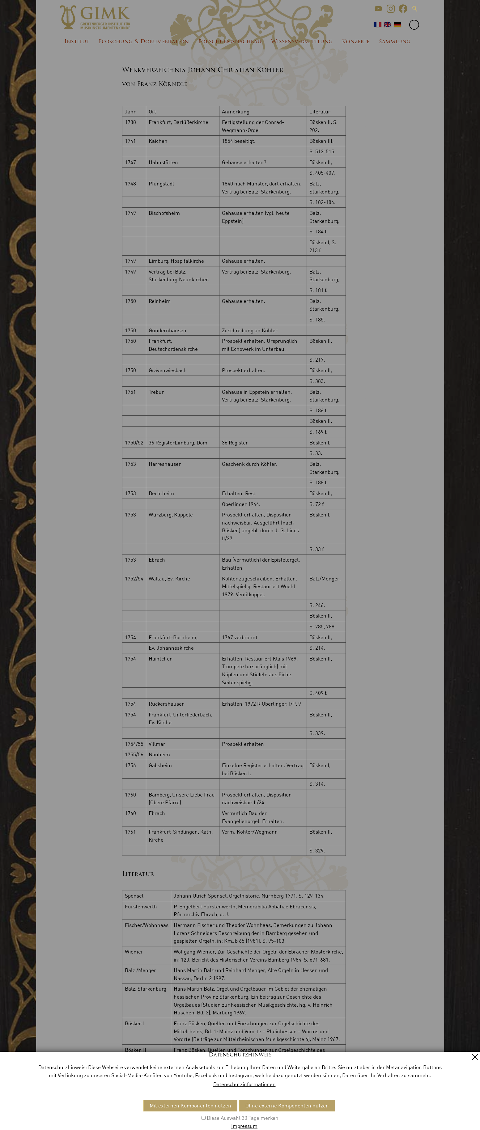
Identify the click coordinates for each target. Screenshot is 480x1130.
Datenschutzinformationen (244, 1084)
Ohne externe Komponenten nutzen (287, 1105)
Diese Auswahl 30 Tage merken (242, 1118)
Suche (414, 8)
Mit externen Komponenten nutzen (190, 1105)
